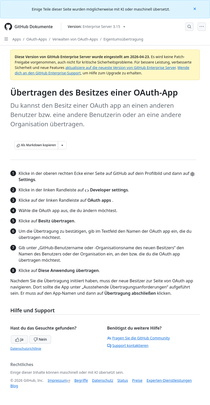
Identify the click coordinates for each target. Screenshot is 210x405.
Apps (16, 39)
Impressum (57, 380)
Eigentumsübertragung (123, 39)
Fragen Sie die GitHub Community (138, 338)
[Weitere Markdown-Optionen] (62, 145)
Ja (19, 339)
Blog (14, 385)
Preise (137, 380)
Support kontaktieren (128, 345)
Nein (40, 339)
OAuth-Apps (36, 39)
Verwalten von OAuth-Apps (75, 39)
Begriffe (81, 380)
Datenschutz (102, 380)
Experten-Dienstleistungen (169, 380)
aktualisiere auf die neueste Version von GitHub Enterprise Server (120, 67)
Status (122, 380)
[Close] (195, 8)
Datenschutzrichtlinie (25, 348)
